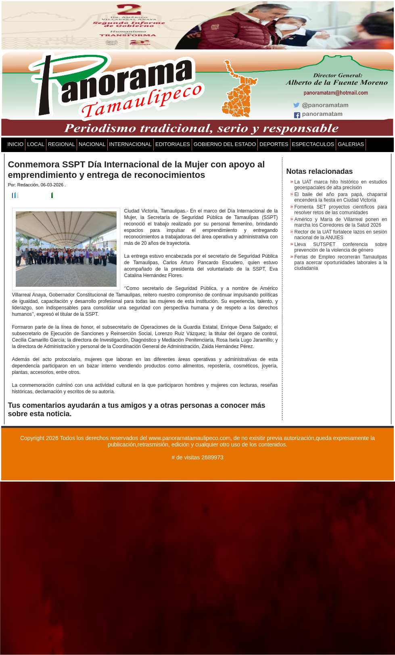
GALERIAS (351, 144)
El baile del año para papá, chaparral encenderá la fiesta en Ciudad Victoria (341, 197)
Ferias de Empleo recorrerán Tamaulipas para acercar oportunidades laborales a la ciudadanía (341, 262)
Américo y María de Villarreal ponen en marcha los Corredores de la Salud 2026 (341, 222)
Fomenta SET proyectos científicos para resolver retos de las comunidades (341, 209)
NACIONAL (92, 144)
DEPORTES (273, 144)
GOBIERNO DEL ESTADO (225, 144)
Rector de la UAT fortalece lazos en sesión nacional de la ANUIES (341, 234)
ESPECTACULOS (313, 144)
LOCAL (35, 144)
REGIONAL (61, 144)
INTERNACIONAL (130, 144)
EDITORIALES (172, 144)
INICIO (16, 144)
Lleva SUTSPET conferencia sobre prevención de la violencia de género (341, 247)
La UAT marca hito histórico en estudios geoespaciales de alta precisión (341, 184)
